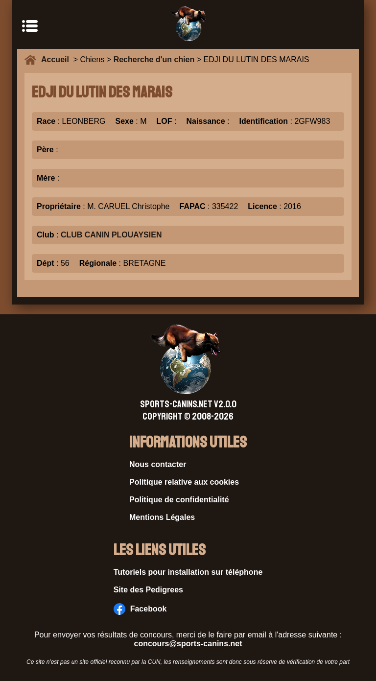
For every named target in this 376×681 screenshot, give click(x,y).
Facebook (140, 609)
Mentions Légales (162, 517)
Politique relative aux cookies (184, 482)
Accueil (57, 59)
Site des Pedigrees (148, 590)
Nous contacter (157, 464)
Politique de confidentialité (179, 499)
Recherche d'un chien (154, 59)
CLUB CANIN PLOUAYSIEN (111, 235)
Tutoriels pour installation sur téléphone (188, 572)
